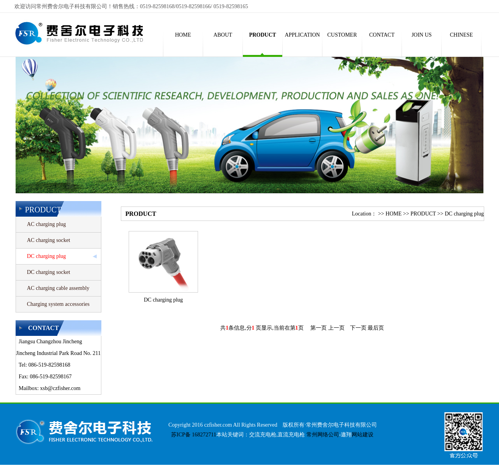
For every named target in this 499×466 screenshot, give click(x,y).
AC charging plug (46, 224)
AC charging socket (48, 240)
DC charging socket (48, 272)
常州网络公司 (322, 435)
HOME (394, 214)
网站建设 (362, 435)
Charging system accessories (58, 304)
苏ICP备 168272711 (192, 435)
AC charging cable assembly (58, 288)
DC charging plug (46, 256)
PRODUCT (423, 214)
